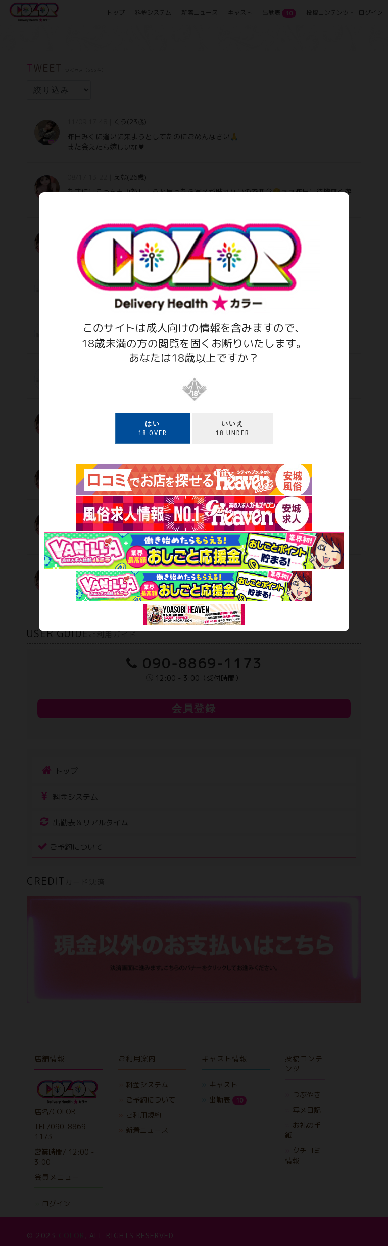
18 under (233, 428)
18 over (152, 428)
